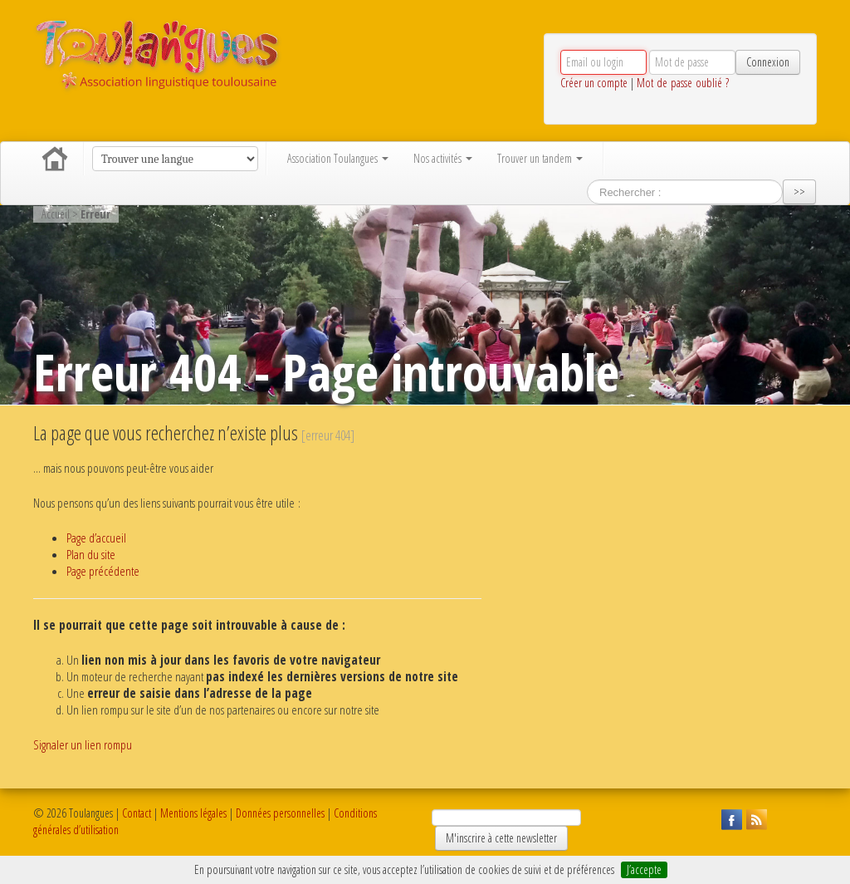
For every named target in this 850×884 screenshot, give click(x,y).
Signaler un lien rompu (82, 745)
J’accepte (644, 869)
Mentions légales (193, 813)
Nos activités (442, 158)
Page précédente (102, 571)
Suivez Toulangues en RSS (754, 817)
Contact (136, 813)
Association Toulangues (337, 158)
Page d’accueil (96, 538)
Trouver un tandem (540, 158)
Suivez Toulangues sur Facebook (729, 817)
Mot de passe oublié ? (683, 83)
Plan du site (90, 554)
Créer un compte (594, 83)
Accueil (55, 158)
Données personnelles (280, 813)
